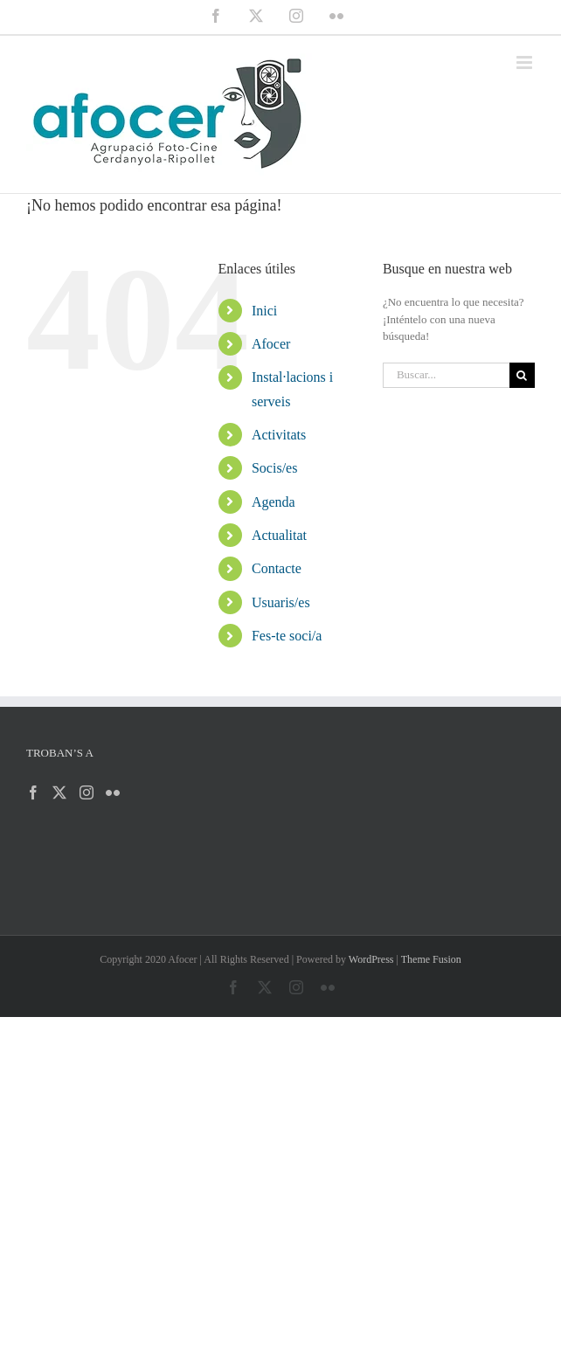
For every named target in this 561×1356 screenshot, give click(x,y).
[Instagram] (87, 792)
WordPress (371, 959)
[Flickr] (113, 792)
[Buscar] (522, 375)
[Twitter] (59, 792)
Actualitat (279, 535)
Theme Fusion (431, 959)
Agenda (273, 502)
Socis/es (274, 467)
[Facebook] (33, 792)
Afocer (271, 343)
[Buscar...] (446, 375)
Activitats (279, 434)
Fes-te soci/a (287, 635)
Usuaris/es (281, 602)
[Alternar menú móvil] (525, 62)
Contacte (276, 568)
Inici (264, 310)
